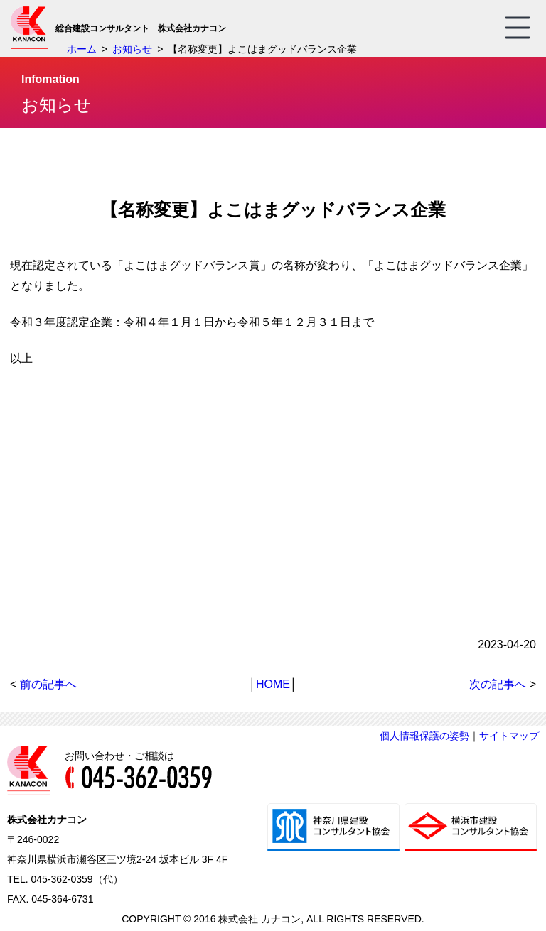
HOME (273, 684)
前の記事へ (48, 684)
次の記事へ (497, 684)
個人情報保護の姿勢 (424, 735)
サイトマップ (509, 735)
